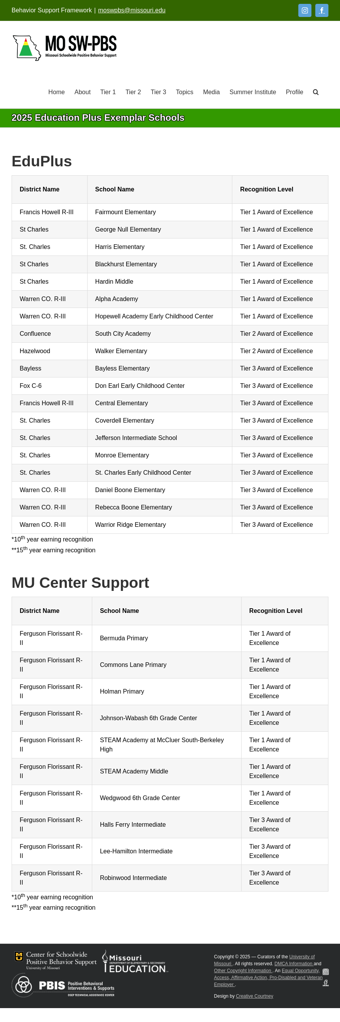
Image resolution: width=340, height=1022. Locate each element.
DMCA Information (293, 963)
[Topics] (184, 91)
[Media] (211, 91)
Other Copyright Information (243, 970)
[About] (82, 91)
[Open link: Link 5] (65, 48)
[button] (316, 91)
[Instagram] (304, 10)
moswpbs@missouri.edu (132, 10)
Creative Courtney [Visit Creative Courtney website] (254, 996)
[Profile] (294, 91)
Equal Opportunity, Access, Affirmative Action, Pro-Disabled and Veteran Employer (268, 977)
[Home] (56, 91)
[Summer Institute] (253, 91)
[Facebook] (321, 10)
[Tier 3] (158, 91)
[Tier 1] (108, 91)
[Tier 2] (133, 91)
